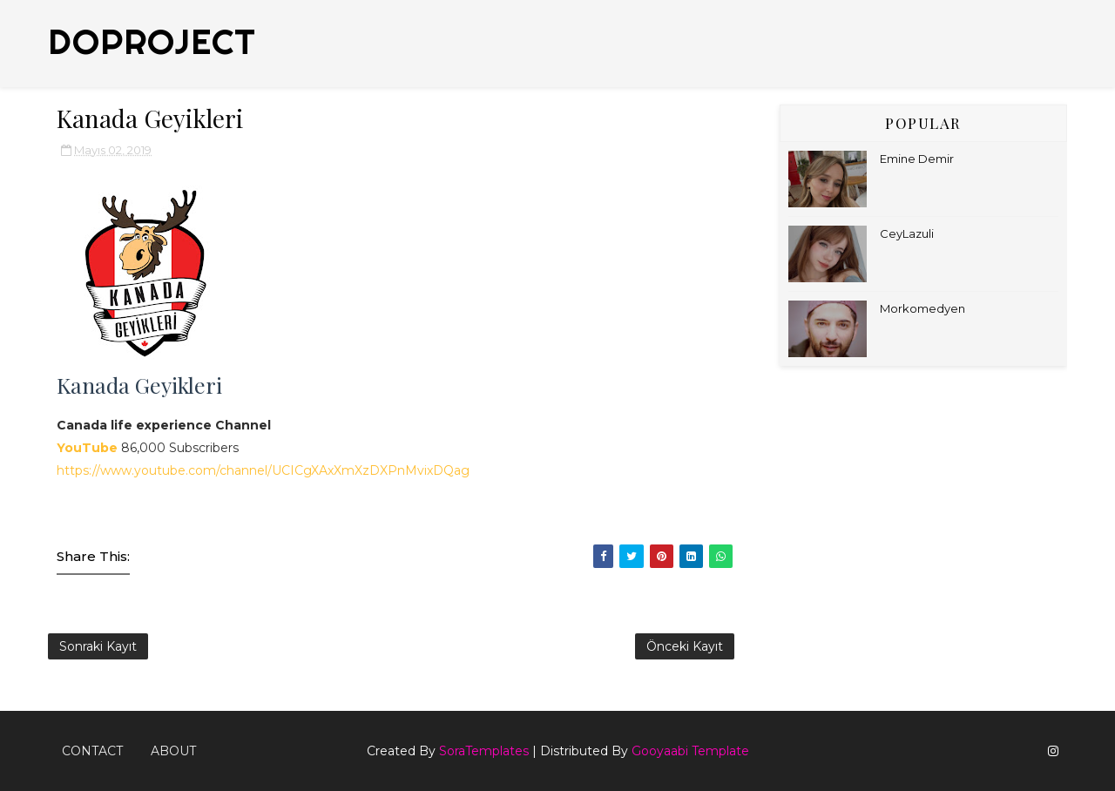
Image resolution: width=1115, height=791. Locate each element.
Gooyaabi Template (690, 751)
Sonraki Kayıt (98, 646)
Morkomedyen (922, 308)
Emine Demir (917, 159)
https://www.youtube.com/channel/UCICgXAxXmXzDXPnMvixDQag (263, 470)
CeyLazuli (907, 233)
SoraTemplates (484, 751)
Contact (92, 751)
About (173, 751)
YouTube (89, 448)
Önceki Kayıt (684, 646)
